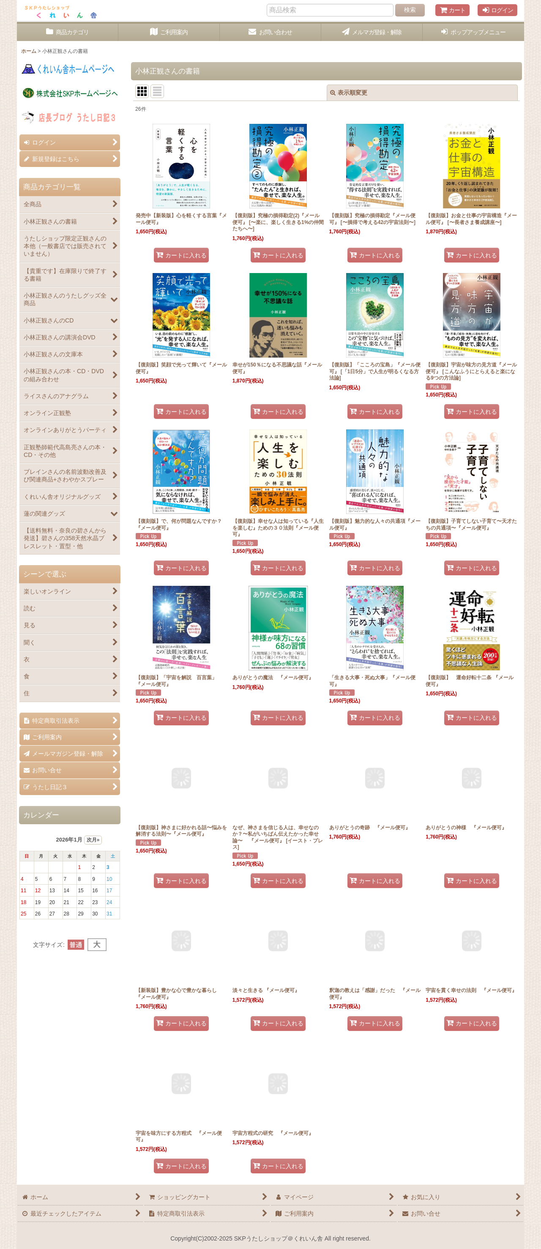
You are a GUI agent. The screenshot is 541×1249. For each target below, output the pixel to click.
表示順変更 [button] (348, 92)
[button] (473, 32)
